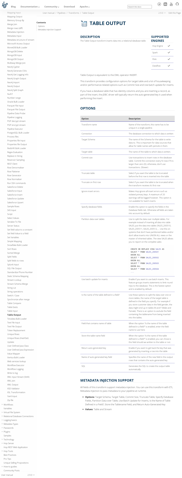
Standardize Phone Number (20, 272)
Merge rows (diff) (15, 28)
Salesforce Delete (15, 186)
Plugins (7, 431)
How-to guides (10, 466)
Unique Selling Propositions (16, 462)
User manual (48, 12)
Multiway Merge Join (16, 62)
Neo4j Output (13, 86)
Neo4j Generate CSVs (17, 70)
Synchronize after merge (18, 299)
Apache (84, 6)
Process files (13, 136)
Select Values (13, 217)
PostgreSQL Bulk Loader (18, 132)
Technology (9, 439)
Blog (13, 6)
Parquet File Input (15, 105)
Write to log (12, 372)
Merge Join (12, 24)
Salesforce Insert (14, 194)
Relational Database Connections (19, 416)
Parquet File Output (16, 109)
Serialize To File (14, 221)
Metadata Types (11, 423)
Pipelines (61, 12)
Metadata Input (14, 35)
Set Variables (13, 237)
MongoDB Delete (15, 51)
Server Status (13, 225)
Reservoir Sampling (16, 159)
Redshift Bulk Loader (16, 148)
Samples (7, 435)
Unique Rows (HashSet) (18, 338)
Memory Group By (15, 20)
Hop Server (9, 443)
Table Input (12, 310)
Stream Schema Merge (17, 283)
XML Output (12, 384)
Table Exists (12, 307)
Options (41, 26)
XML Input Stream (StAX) (18, 376)
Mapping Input (14, 12)
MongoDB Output (15, 59)
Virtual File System (12, 412)
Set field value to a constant (19, 229)
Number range (14, 97)
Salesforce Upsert (15, 202)
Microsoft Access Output (18, 43)
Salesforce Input (14, 190)
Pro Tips (7, 458)
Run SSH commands (16, 183)
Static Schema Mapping (17, 276)
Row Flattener (13, 171)
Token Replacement (16, 330)
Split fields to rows (15, 260)
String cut (11, 287)
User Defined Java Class (18, 345)
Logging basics (10, 420)
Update (10, 341)
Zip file (10, 400)
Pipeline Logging (14, 117)
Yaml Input (12, 396)
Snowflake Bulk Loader (17, 245)
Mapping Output (14, 16)
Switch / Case (13, 295)
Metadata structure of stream (20, 39)
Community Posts (12, 470)
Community (50, 6)
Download (69, 6)
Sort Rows (11, 248)
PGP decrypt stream (16, 121)
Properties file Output (17, 144)
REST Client (12, 163)
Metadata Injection (15, 31)
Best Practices (10, 454)
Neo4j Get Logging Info (17, 74)
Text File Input (13, 322)
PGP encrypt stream (16, 124)
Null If (10, 93)
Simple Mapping (14, 241)
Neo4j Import (13, 82)
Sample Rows (13, 206)
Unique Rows (13, 334)
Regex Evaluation (15, 152)
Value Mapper (13, 353)
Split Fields (12, 256)
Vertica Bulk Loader (16, 357)
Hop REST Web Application (16, 447)
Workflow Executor (15, 365)
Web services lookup (16, 361)
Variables (8, 408)
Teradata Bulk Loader (17, 318)
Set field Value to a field (17, 233)
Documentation (29, 6)
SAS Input (11, 210)
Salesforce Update (15, 198)
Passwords (9, 427)
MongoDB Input (14, 55)
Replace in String (14, 155)
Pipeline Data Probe (16, 113)
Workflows (8, 404)
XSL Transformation (16, 392)
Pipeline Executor (15, 128)
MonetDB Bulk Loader (17, 47)
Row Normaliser (14, 179)
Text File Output (14, 326)
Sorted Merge (13, 252)
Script (9, 214)
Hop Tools (8, 451)
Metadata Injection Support (49, 29)
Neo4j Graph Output (16, 78)
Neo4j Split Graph (15, 90)
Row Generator (14, 175)
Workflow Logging (15, 369)
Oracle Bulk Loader (15, 101)
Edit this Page (175, 12)
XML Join (11, 380)
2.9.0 (160, 12)
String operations (15, 291)
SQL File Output (14, 268)
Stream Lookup (14, 279)
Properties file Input (16, 140)
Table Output (14, 314)
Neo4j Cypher (13, 66)
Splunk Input (13, 264)
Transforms (74, 12)
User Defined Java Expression (20, 349)
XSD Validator (13, 388)
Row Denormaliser (15, 167)
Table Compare (14, 303)
